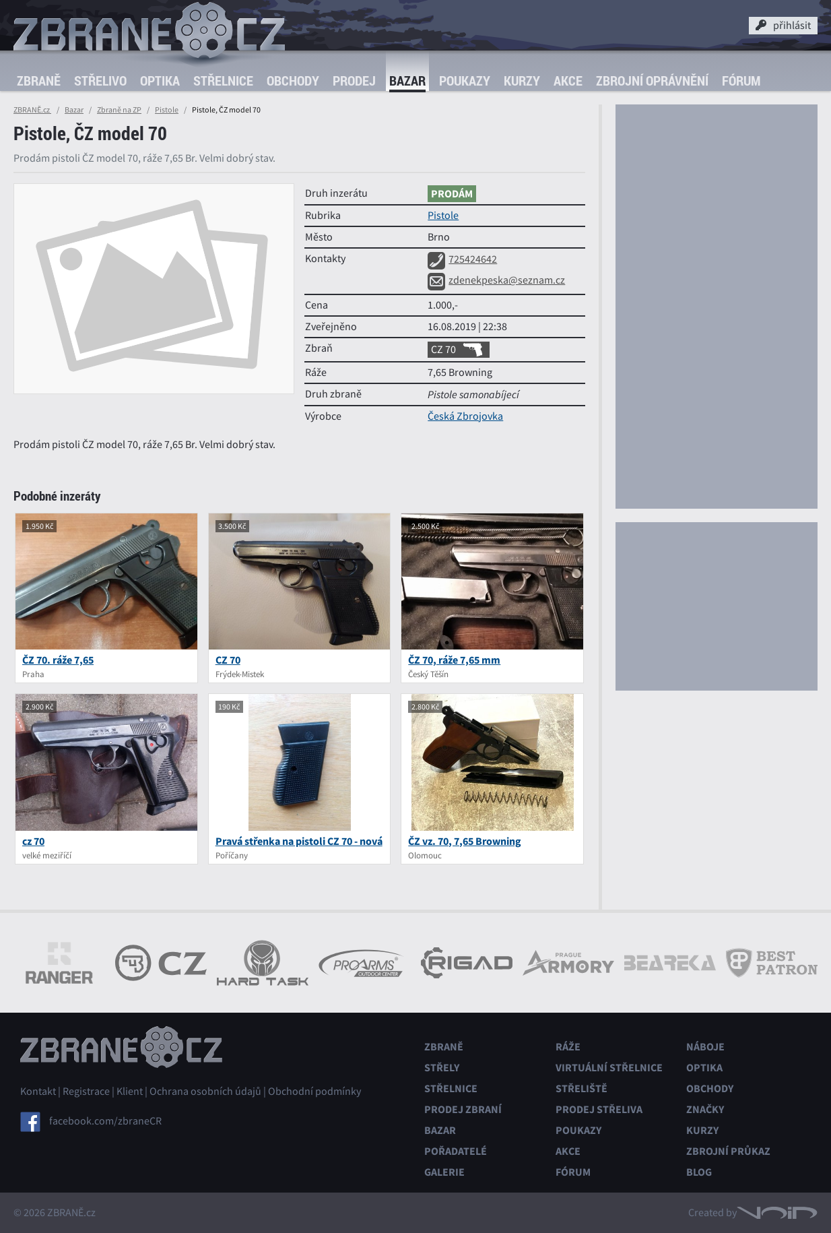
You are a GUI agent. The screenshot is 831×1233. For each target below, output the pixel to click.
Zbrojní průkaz (728, 1151)
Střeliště (581, 1088)
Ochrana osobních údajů (205, 1091)
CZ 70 (458, 349)
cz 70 (33, 841)
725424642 (462, 259)
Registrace (86, 1091)
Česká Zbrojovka (465, 416)
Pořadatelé (455, 1151)
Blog (699, 1172)
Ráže (568, 1047)
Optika (160, 80)
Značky (705, 1109)
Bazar (407, 80)
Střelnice (223, 80)
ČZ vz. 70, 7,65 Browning (464, 841)
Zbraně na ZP (119, 109)
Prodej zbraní (463, 1109)
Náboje (705, 1047)
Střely (441, 1068)
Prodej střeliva (599, 1109)
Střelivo (100, 80)
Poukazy (464, 80)
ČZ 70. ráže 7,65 (58, 660)
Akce (568, 80)
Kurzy (522, 80)
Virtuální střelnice (609, 1068)
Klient (130, 1091)
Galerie (444, 1172)
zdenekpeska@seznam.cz (496, 280)
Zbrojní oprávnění (652, 80)
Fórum (741, 80)
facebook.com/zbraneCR (105, 1121)
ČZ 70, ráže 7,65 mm (454, 660)
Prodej (354, 80)
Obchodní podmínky (314, 1091)
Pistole (166, 109)
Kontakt (38, 1091)
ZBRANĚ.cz (32, 109)
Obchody (293, 80)
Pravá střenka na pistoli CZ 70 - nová (299, 841)
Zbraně (39, 80)
